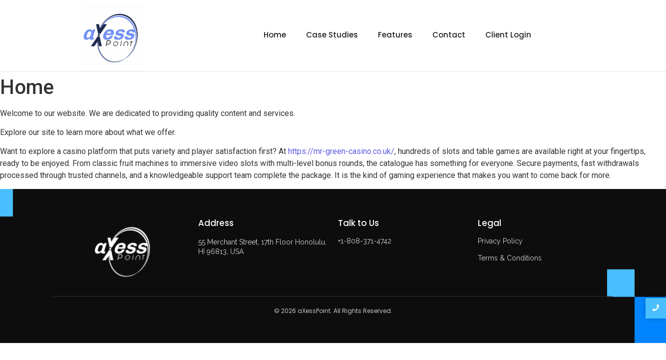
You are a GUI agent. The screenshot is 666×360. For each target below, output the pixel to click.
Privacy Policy (500, 241)
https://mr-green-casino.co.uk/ (341, 151)
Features (395, 35)
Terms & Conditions (510, 258)
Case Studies (332, 35)
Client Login (508, 35)
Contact (448, 35)
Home (275, 35)
